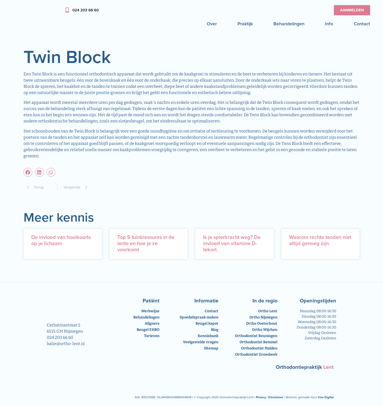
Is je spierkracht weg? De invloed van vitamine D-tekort (232, 243)
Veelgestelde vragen (200, 342)
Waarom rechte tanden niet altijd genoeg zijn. (320, 240)
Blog (214, 329)
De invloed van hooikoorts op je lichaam (61, 240)
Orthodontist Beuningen (256, 336)
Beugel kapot (207, 323)
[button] (28, 172)
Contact (362, 23)
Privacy (261, 397)
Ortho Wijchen (264, 329)
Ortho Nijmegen (263, 317)
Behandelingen (288, 23)
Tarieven (151, 336)
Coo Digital (326, 397)
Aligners (152, 323)
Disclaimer (275, 397)
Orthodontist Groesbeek (256, 354)
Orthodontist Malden (259, 348)
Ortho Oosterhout (261, 323)
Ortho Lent (267, 311)
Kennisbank (208, 336)
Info (329, 23)
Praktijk (245, 23)
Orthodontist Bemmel (258, 342)
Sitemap (211, 348)
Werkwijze (150, 311)
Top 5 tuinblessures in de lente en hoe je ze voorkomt (145, 243)
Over (212, 23)
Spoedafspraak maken (199, 317)
